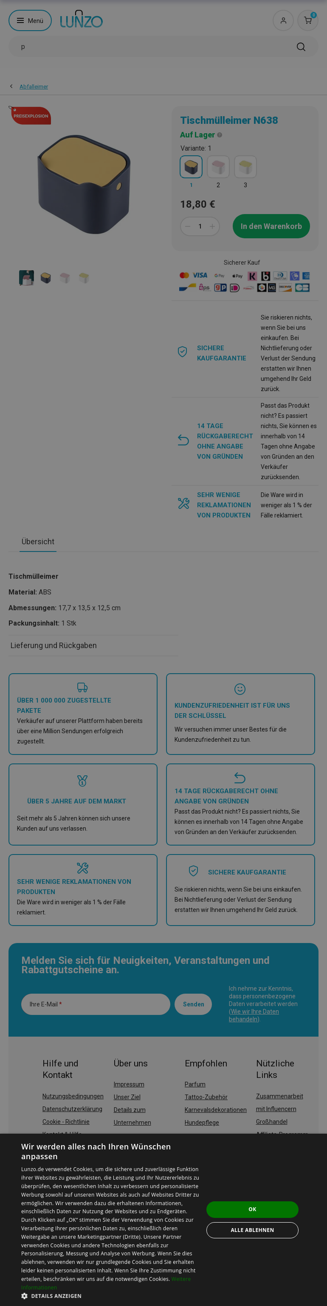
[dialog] (163, 1220)
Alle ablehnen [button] (252, 1230)
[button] (112, 1296)
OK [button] (252, 1209)
